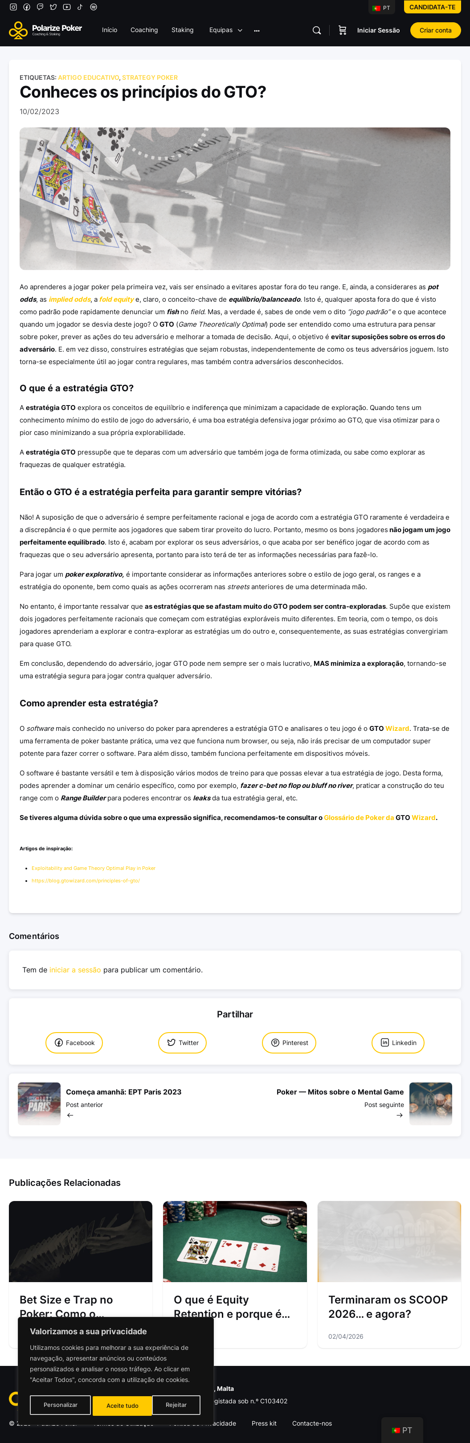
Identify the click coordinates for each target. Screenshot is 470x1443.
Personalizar (60, 1406)
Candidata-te (432, 7)
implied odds (69, 299)
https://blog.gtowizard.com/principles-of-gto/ (86, 880)
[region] (116, 1373)
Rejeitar (117, 1406)
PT (381, 7)
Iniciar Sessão (378, 30)
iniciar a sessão (75, 970)
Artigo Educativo (88, 77)
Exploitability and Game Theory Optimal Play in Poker (93, 868)
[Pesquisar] (317, 30)
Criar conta (436, 30)
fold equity (116, 299)
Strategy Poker (150, 77)
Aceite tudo (173, 1406)
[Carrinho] (342, 30)
